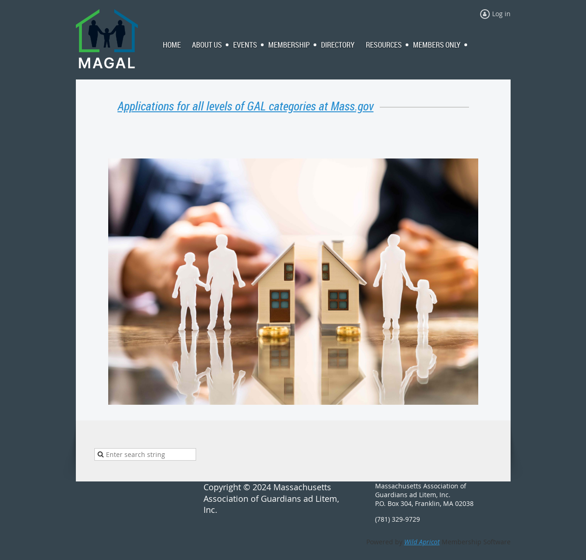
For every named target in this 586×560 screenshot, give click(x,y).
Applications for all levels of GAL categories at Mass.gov (245, 106)
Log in (501, 13)
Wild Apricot (422, 541)
